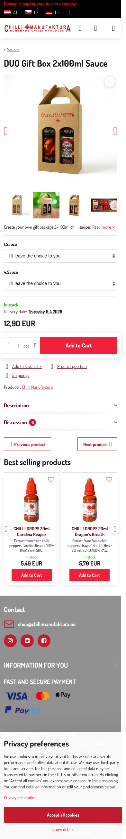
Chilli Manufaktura (37, 387)
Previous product (28, 444)
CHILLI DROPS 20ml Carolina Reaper (32, 531)
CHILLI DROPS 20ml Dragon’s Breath (90, 531)
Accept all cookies (63, 815)
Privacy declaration (20, 797)
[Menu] (113, 28)
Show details (63, 829)
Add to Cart (79, 345)
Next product (97, 444)
